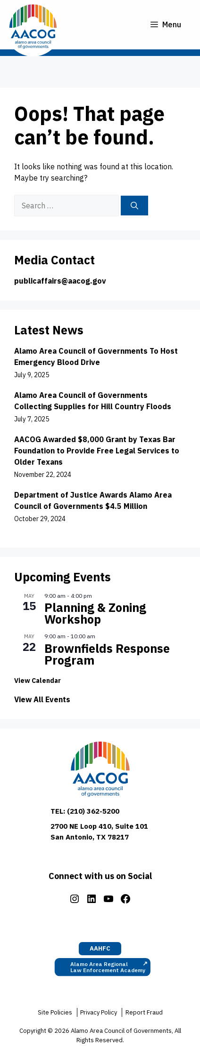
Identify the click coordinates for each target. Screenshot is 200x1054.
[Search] (134, 205)
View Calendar (37, 680)
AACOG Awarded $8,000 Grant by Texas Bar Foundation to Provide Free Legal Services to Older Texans (96, 451)
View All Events (42, 699)
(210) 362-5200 (93, 811)
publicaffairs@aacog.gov (60, 280)
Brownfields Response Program (107, 654)
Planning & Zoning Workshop (95, 613)
